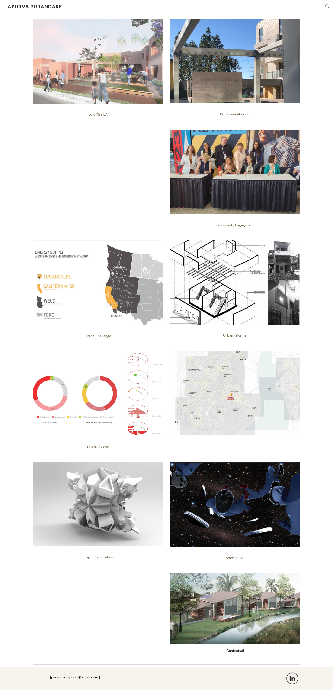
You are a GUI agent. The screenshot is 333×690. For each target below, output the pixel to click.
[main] (235, 650)
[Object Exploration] (98, 557)
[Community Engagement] (235, 225)
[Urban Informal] (235, 335)
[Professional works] (235, 114)
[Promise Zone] (98, 446)
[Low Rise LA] (98, 114)
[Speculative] (235, 557)
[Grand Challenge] (98, 336)
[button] (327, 6)
